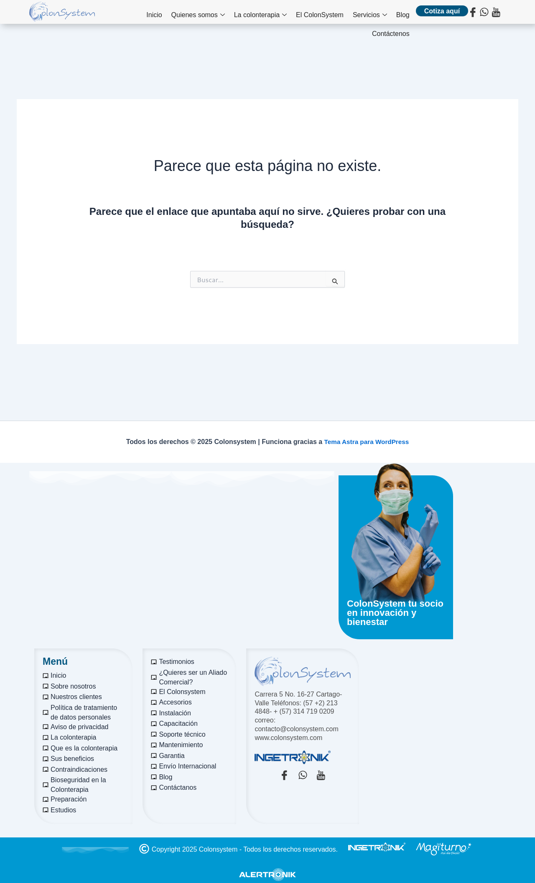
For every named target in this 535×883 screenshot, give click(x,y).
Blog (359, 12)
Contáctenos (391, 12)
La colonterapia (225, 12)
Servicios (329, 12)
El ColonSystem (282, 12)
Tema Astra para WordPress (366, 441)
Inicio (124, 12)
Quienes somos (166, 12)
